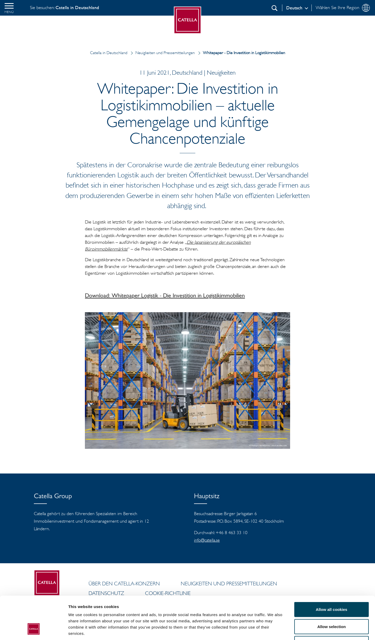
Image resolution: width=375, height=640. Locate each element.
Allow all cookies (331, 571)
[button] (9, 8)
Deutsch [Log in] (294, 8)
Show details (273, 630)
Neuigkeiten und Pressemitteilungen (161, 52)
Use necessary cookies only (331, 606)
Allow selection (331, 589)
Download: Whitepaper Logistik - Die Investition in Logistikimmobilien (165, 296)
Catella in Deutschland (108, 52)
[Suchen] (274, 8)
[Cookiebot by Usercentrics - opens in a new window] (34, 630)
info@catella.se (207, 540)
